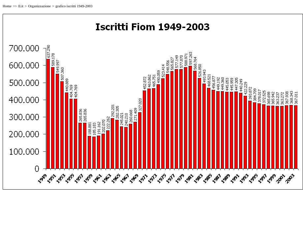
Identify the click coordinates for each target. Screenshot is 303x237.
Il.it (20, 6)
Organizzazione (39, 6)
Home (7, 6)
